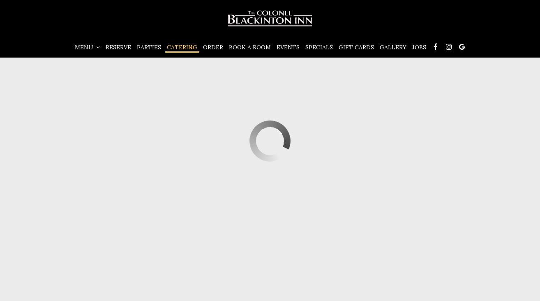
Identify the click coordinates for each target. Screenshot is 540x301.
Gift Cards (356, 47)
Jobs (419, 47)
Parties (149, 47)
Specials (319, 47)
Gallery (393, 47)
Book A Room (250, 47)
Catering (182, 47)
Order (213, 47)
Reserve (118, 47)
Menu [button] (87, 47)
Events (288, 47)
